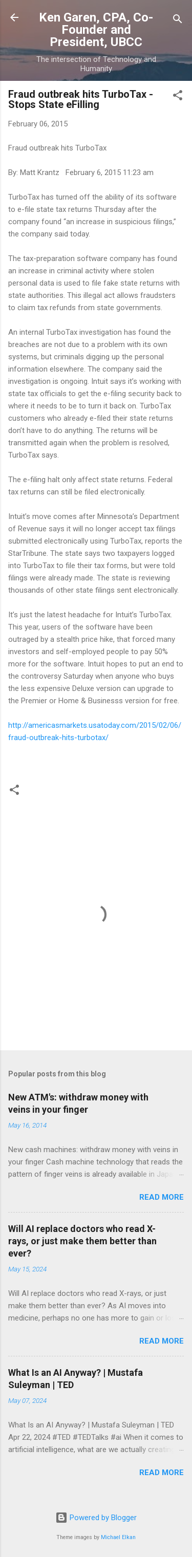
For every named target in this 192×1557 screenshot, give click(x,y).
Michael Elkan (118, 1537)
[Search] (178, 20)
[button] (178, 97)
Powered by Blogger (96, 1517)
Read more (161, 1197)
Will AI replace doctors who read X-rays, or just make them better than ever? (82, 1241)
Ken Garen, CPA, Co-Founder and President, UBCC (96, 29)
